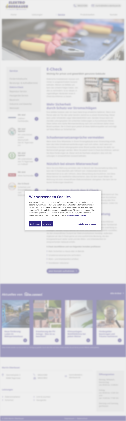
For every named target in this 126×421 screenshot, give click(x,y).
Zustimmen (35, 224)
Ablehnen (47, 224)
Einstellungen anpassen (87, 224)
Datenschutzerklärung (76, 215)
